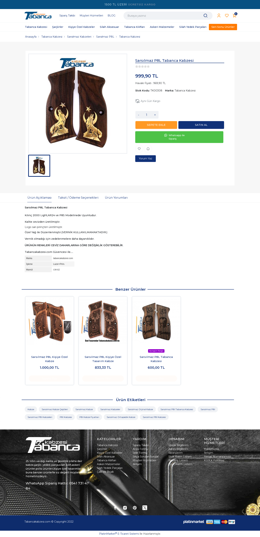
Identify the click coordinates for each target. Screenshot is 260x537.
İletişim (137, 464)
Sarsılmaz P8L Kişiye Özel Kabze (49, 359)
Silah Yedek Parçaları (110, 468)
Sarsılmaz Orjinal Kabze (140, 409)
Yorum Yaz (145, 158)
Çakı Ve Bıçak (105, 471)
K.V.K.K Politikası (214, 460)
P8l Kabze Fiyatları (89, 417)
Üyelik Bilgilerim (178, 445)
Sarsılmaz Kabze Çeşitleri (55, 409)
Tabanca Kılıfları (106, 460)
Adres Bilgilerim (178, 449)
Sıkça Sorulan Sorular (146, 456)
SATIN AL (202, 125)
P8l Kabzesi (66, 417)
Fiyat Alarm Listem (180, 464)
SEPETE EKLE (157, 125)
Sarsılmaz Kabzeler (110, 409)
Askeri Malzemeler (108, 464)
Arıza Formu (140, 449)
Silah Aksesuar (106, 456)
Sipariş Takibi (140, 445)
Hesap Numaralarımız (217, 456)
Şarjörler (102, 449)
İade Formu (140, 452)
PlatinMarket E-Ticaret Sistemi (119, 533)
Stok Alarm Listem (180, 456)
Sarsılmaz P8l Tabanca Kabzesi (177, 409)
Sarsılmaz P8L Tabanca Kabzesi (156, 359)
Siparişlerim (175, 452)
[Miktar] (147, 115)
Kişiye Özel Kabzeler (109, 452)
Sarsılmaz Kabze (84, 409)
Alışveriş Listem (178, 460)
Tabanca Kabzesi (107, 445)
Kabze (31, 409)
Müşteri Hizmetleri (144, 460)
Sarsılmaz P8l (208, 409)
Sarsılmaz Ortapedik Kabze (121, 417)
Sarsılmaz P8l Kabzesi (154, 417)
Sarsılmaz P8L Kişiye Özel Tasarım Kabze (103, 359)
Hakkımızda (211, 449)
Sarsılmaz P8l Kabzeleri (40, 417)
